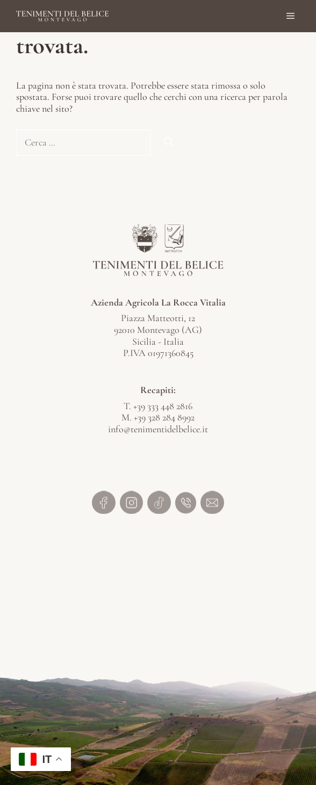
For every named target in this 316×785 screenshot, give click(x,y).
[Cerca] (169, 142)
